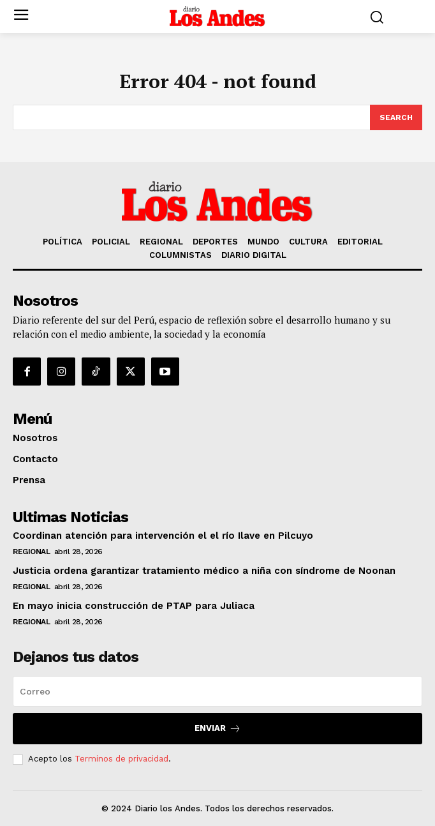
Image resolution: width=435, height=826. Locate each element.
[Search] (396, 117)
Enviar (218, 729)
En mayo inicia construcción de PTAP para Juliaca (133, 606)
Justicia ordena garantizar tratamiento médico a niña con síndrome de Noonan (204, 570)
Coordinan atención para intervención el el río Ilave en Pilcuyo (163, 535)
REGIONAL (31, 551)
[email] (217, 691)
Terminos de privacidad (121, 758)
